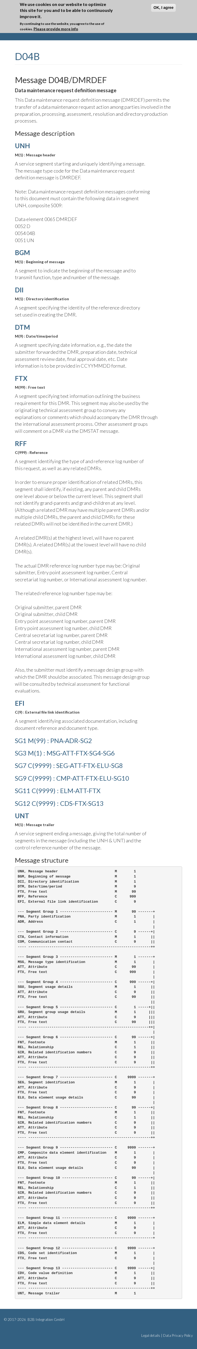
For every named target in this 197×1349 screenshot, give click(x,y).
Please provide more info (56, 28)
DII (19, 290)
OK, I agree (163, 7)
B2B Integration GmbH (45, 1319)
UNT (22, 816)
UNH (22, 146)
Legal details (150, 1335)
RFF (21, 443)
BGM (22, 252)
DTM (22, 327)
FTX (21, 378)
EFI (19, 703)
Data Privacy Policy (178, 1335)
